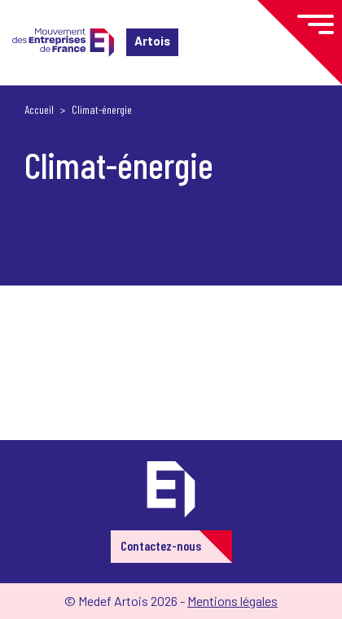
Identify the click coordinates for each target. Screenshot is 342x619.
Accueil (39, 109)
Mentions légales (232, 600)
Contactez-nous (161, 545)
